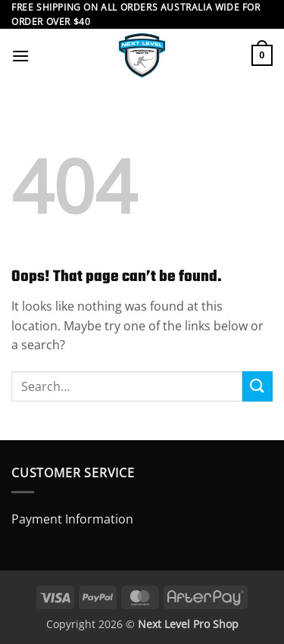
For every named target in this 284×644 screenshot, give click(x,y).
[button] (20, 55)
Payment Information (72, 519)
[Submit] (257, 386)
